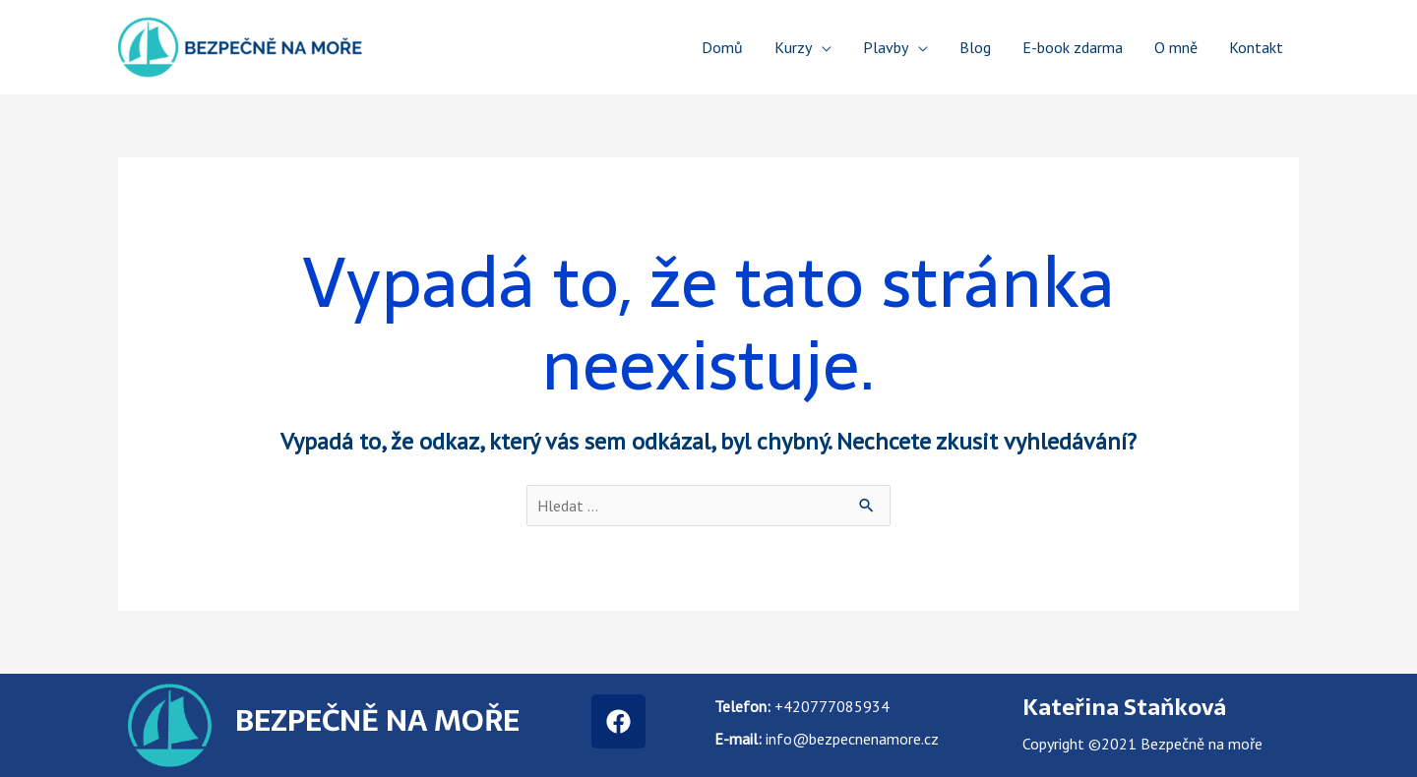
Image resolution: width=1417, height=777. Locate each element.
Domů (722, 47)
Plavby (885, 47)
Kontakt (1256, 47)
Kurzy (793, 47)
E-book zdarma (1072, 47)
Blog (975, 47)
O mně (1176, 47)
